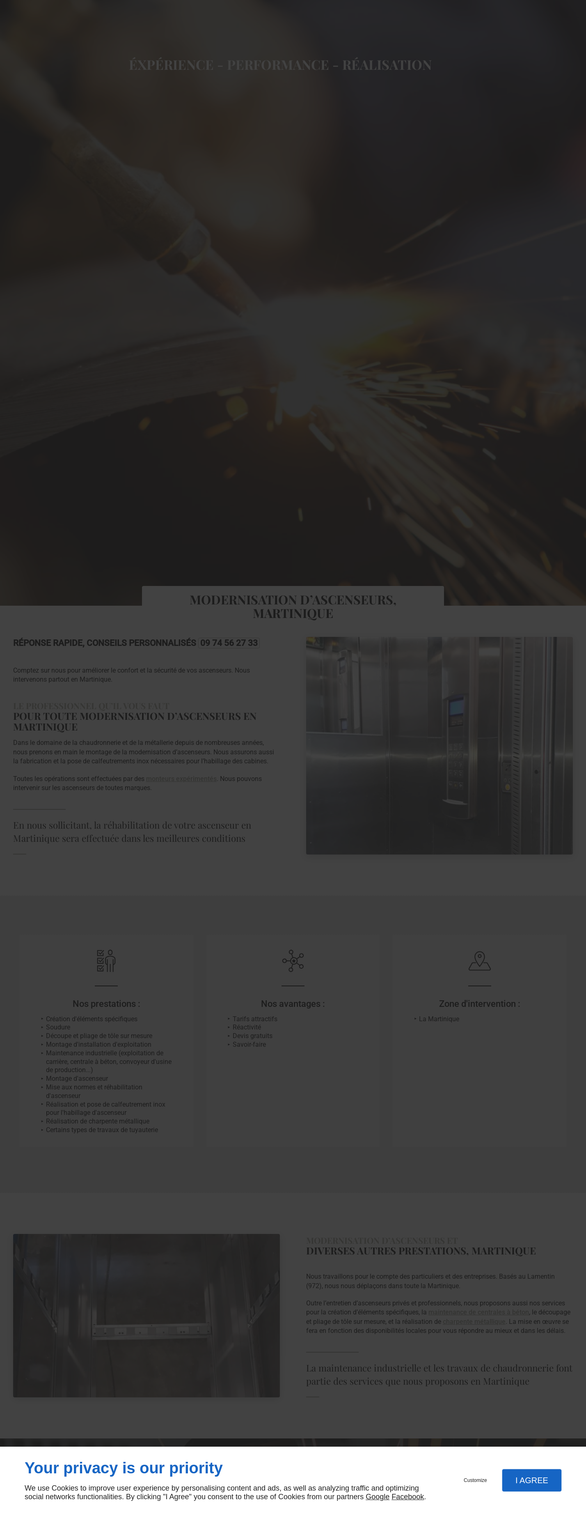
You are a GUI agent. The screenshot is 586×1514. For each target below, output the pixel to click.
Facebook (407, 1497)
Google (377, 1497)
